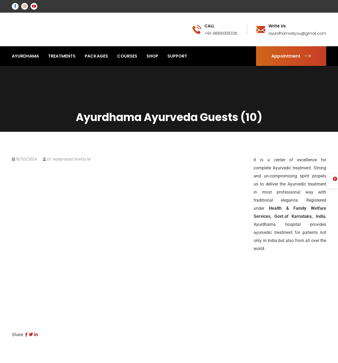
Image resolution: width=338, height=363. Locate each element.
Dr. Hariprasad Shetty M (69, 159)
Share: (18, 334)
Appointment (291, 56)
